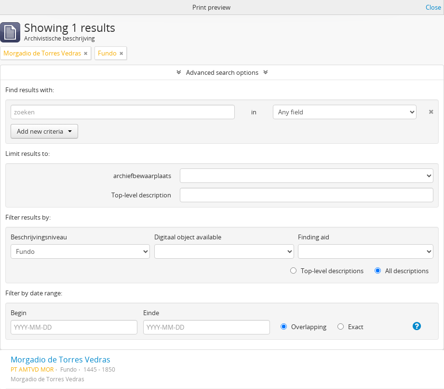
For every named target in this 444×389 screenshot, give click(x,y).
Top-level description (141, 195)
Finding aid (313, 237)
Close (433, 7)
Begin (19, 312)
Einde (151, 312)
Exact (350, 326)
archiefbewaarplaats (142, 175)
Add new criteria (44, 131)
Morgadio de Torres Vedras (60, 359)
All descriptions (402, 270)
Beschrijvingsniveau (39, 237)
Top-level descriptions (326, 270)
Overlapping (303, 326)
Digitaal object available (187, 237)
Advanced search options (222, 72)
